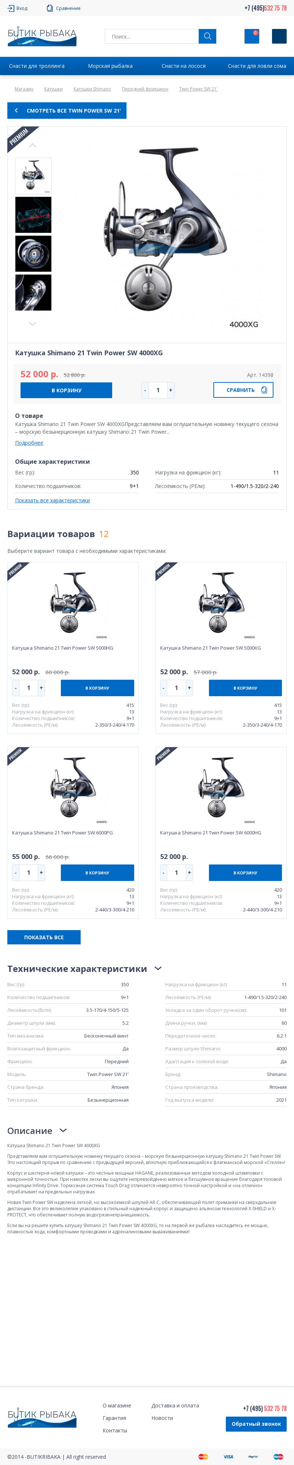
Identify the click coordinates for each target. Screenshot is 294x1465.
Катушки (53, 89)
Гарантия (114, 1417)
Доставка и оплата (175, 1405)
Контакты (115, 1430)
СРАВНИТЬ (241, 389)
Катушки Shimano (92, 89)
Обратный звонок (256, 1423)
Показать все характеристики (52, 500)
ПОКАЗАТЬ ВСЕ (44, 937)
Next (32, 145)
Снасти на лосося (184, 65)
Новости (162, 1417)
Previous (32, 324)
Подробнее (29, 442)
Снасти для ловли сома (257, 65)
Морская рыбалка (110, 65)
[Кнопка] (279, 36)
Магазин (24, 89)
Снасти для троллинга (37, 65)
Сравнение (68, 8)
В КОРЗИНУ (66, 390)
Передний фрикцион (145, 89)
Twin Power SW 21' (198, 89)
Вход (21, 8)
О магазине (117, 1405)
